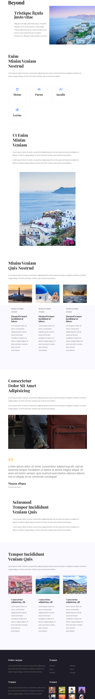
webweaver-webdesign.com (26, 694)
